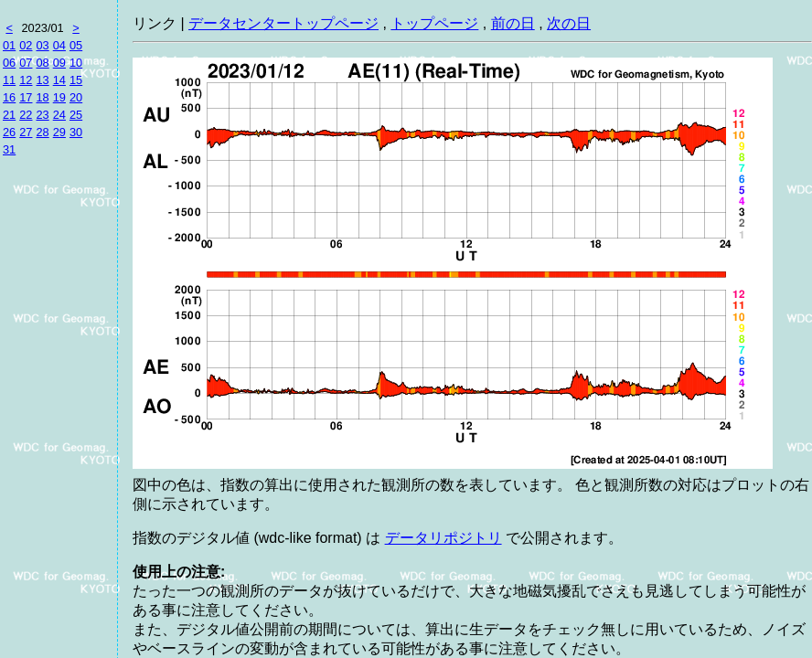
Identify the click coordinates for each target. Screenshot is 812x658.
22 (25, 115)
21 (9, 115)
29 (59, 132)
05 (75, 45)
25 (75, 115)
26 (9, 132)
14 (59, 80)
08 (42, 62)
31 (9, 149)
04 (59, 45)
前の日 (513, 23)
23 (42, 115)
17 (25, 97)
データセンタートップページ (283, 23)
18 (42, 97)
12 (25, 80)
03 (42, 45)
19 (59, 97)
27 (25, 132)
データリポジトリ (443, 538)
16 (9, 97)
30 (75, 132)
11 (9, 80)
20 (75, 97)
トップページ (434, 23)
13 (42, 80)
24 (59, 115)
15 (75, 80)
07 (25, 62)
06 (9, 62)
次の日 (569, 23)
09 (59, 62)
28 (42, 132)
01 (9, 45)
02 (25, 45)
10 (75, 62)
